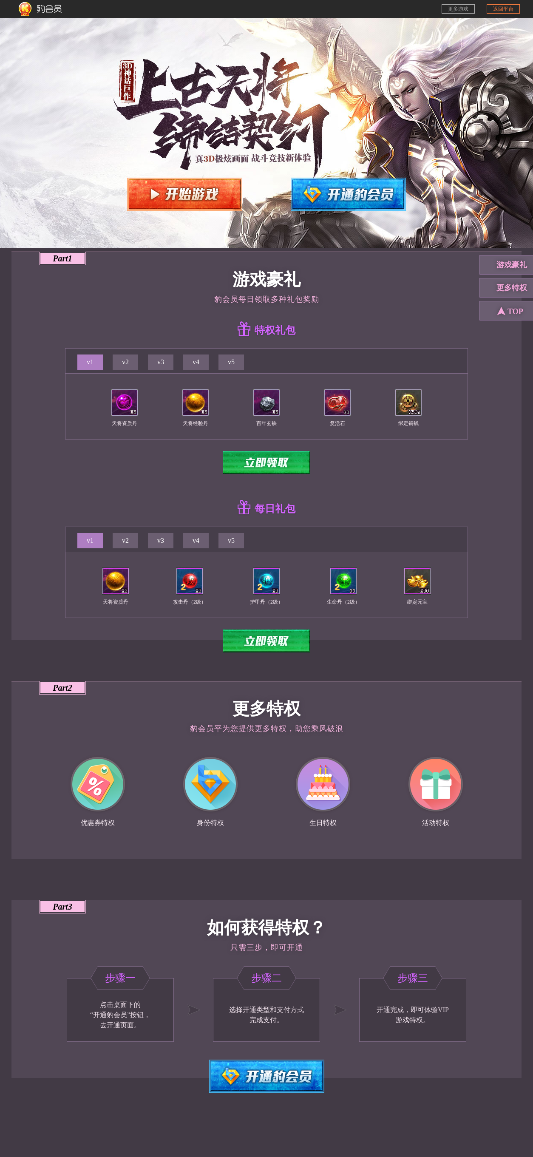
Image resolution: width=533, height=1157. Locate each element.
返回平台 (503, 9)
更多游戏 (458, 9)
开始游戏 (184, 194)
